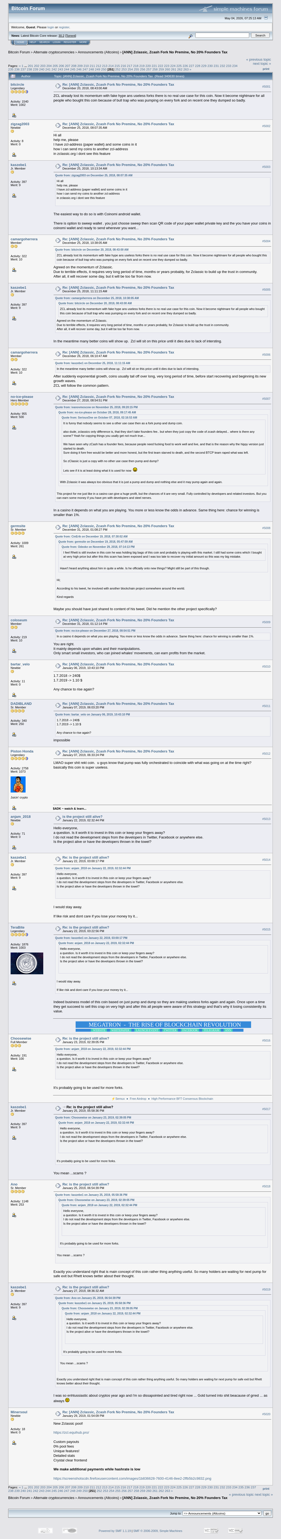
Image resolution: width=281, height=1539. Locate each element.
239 (35, 69)
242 (54, 69)
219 (142, 65)
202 (36, 65)
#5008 (266, 528)
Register (70, 42)
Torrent (70, 35)
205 (55, 65)
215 (117, 65)
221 (154, 65)
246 (79, 69)
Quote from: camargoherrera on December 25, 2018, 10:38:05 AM (97, 298)
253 (124, 69)
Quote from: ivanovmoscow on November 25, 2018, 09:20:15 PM (96, 407)
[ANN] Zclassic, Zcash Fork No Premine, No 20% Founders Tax (174, 52)
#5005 (266, 289)
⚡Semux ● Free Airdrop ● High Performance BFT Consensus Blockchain (162, 1098)
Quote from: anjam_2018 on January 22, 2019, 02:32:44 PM (93, 868)
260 (167, 69)
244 (66, 69)
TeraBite (17, 927)
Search (44, 42)
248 (91, 69)
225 (179, 65)
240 (42, 69)
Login (56, 42)
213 (104, 65)
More (83, 42)
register (64, 27)
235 (11, 69)
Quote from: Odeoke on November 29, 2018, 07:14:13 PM (98, 546)
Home (20, 42)
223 (166, 65)
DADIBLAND (21, 704)
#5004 (266, 241)
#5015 (266, 929)
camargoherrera (24, 239)
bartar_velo (20, 664)
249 (97, 69)
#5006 (266, 354)
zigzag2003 (20, 124)
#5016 (266, 1040)
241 (48, 69)
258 (155, 69)
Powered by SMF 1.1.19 (115, 1530)
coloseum (19, 620)
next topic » (262, 64)
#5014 (266, 859)
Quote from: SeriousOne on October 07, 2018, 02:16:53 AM (99, 417)
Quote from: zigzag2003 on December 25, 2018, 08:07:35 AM (93, 175)
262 (180, 69)
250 (103, 69)
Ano (14, 1184)
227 (191, 65)
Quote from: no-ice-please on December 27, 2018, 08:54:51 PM (95, 630)
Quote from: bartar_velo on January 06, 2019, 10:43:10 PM (92, 714)
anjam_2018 (21, 817)
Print (266, 68)
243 (60, 69)
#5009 (266, 622)
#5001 (266, 86)
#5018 (266, 1186)
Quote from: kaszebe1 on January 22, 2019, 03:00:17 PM (91, 937)
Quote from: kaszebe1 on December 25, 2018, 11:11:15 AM (92, 363)
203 (43, 65)
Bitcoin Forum (19, 52)
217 (129, 65)
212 (98, 65)
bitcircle (17, 84)
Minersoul (19, 1412)
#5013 (266, 819)
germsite (18, 526)
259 (161, 69)
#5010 (266, 666)
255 (136, 69)
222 (160, 65)
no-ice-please (22, 397)
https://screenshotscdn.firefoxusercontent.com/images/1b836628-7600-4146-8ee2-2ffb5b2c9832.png (132, 1478)
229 (204, 65)
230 (210, 65)
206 (61, 65)
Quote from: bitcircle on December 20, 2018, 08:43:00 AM (92, 249)
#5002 (266, 126)
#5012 (266, 753)
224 (173, 65)
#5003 (266, 166)
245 (73, 69)
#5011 (266, 706)
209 (80, 65)
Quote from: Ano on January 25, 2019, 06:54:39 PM (88, 1298)
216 (123, 65)
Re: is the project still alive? (86, 857)
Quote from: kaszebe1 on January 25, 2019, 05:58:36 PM (91, 1194)
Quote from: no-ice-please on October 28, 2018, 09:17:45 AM (97, 412)
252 (118, 69)
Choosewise (21, 1038)
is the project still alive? (83, 817)
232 (222, 65)
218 (135, 65)
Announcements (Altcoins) (98, 52)
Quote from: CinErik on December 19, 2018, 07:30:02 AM (91, 536)
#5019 (266, 1289)
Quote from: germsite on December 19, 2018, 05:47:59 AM (95, 541)
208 (74, 65)
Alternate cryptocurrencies (54, 52)
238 (29, 69)
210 (86, 65)
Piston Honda (22, 751)
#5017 (266, 1109)
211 (92, 65)
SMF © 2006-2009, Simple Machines (157, 1530)
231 (216, 65)
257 (149, 69)
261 (173, 69)
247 (85, 69)
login (51, 27)
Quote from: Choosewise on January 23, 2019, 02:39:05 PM (93, 1117)
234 (234, 65)
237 (23, 69)
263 (186, 69)
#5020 (266, 1414)
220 (148, 65)
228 (197, 65)
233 (228, 65)
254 (130, 69)
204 (49, 65)
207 (67, 65)
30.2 (61, 35)
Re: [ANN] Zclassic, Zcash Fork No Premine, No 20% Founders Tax (118, 84)
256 (143, 69)
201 (30, 65)
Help (33, 42)
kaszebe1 (18, 165)
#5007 (266, 398)
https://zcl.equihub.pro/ (71, 1432)
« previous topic (258, 59)
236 (17, 69)
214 (111, 65)
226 (185, 65)
